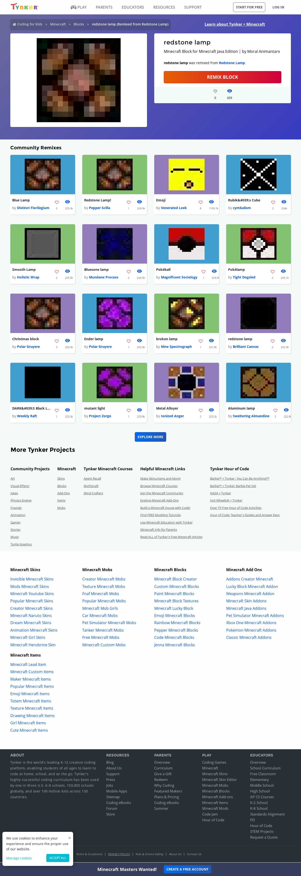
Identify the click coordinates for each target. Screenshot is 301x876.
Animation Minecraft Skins (34, 631)
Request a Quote (263, 838)
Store (110, 815)
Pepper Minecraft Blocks (176, 631)
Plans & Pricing (166, 797)
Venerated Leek (174, 208)
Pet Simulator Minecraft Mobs (109, 623)
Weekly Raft (27, 417)
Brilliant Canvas (246, 347)
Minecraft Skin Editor (219, 780)
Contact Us (194, 855)
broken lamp (166, 339)
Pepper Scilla (99, 208)
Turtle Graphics (21, 545)
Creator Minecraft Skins (31, 609)
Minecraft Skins (215, 774)
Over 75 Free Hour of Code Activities (235, 508)
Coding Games (214, 763)
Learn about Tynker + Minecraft (235, 24)
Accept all (57, 858)
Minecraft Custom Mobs (104, 645)
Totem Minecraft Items (30, 702)
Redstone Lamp (232, 62)
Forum (111, 809)
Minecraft (58, 24)
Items (61, 501)
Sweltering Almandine (251, 417)
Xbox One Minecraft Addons (251, 623)
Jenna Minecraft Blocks (174, 645)
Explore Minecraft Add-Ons (159, 501)
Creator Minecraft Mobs (103, 580)
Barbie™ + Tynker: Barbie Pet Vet (233, 486)
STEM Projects (261, 832)
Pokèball (163, 270)
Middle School (262, 786)
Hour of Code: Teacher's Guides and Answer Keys (245, 516)
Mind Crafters (93, 494)
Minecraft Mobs (215, 786)
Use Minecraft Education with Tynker (166, 523)
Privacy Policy (119, 855)
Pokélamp (236, 270)
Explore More (150, 437)
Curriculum (163, 769)
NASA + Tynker (220, 494)
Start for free (249, 7)
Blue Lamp (21, 200)
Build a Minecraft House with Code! (165, 508)
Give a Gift (162, 774)
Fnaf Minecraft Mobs (100, 594)
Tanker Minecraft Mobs (103, 631)
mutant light (94, 409)
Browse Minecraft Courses (158, 486)
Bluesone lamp (96, 270)
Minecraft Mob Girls (100, 609)
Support (112, 774)
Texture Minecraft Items (31, 709)
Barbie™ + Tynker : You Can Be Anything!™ (239, 479)
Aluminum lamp (241, 409)
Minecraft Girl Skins (27, 638)
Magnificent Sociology (179, 277)
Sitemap (113, 797)
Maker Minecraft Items (30, 680)
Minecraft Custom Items (32, 672)
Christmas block (25, 339)
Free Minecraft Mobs (100, 638)
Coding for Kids (29, 24)
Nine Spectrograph (176, 347)
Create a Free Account (187, 869)
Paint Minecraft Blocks (174, 594)
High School (260, 792)
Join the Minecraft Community (161, 494)
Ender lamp (93, 339)
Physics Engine (21, 501)
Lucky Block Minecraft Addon (252, 587)
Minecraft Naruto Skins (31, 616)
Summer (161, 809)
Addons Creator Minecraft (249, 580)
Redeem (161, 780)
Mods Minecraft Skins (29, 587)
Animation (18, 516)
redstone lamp (240, 339)
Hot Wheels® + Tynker (226, 501)
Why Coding (164, 786)
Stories (15, 530)
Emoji (160, 200)
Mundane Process (103, 277)
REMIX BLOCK (222, 77)
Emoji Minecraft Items (30, 694)
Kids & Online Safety (150, 855)
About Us (114, 769)
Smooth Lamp (24, 270)
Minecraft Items (215, 803)
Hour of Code (213, 820)
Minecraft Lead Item (28, 665)
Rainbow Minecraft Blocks (177, 623)
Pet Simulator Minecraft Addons (255, 616)
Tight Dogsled (244, 277)
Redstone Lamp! (97, 200)
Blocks (79, 24)
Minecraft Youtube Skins (32, 594)
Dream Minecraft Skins (30, 623)
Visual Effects (20, 486)
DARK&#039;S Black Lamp (31, 409)
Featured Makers (168, 792)
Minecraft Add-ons (217, 797)
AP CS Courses (262, 797)
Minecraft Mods (215, 809)
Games (15, 523)
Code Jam (210, 815)
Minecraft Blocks (216, 792)
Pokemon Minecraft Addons (251, 631)
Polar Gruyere (28, 347)
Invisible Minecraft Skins (31, 580)
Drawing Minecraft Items (32, 716)
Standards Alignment (267, 815)
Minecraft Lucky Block (173, 609)
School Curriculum (265, 769)
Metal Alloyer (167, 409)
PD (252, 820)
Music (15, 538)
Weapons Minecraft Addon (250, 594)
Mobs (61, 508)
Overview (162, 763)
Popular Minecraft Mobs (104, 601)
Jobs (109, 786)
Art (13, 479)
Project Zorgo (100, 417)
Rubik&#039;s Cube (244, 200)
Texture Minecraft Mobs (103, 587)
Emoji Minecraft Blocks (174, 616)
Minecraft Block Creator (175, 580)
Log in (278, 7)
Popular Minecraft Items (32, 687)
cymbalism (242, 208)
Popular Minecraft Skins (31, 601)
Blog (110, 763)
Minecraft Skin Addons (246, 601)
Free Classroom (263, 774)
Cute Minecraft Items (29, 731)
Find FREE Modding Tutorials (160, 516)
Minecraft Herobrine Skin (33, 645)
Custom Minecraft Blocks (176, 587)
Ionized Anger (172, 417)
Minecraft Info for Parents (158, 530)
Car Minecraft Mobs (100, 616)
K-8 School (259, 809)
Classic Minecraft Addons (248, 638)
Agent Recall (92, 479)
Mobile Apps (116, 792)
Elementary (259, 780)
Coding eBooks (118, 803)
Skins (61, 479)
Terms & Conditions (89, 855)
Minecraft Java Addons (246, 609)
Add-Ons (63, 494)
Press (110, 780)
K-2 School (259, 803)
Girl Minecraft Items (28, 723)
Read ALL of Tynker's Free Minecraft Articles (171, 538)
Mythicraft (91, 486)
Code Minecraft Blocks (174, 638)
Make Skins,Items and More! (160, 479)
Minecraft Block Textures (176, 601)
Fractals (16, 508)
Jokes (14, 494)
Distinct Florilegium (33, 208)
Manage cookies (19, 858)
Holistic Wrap (28, 277)
